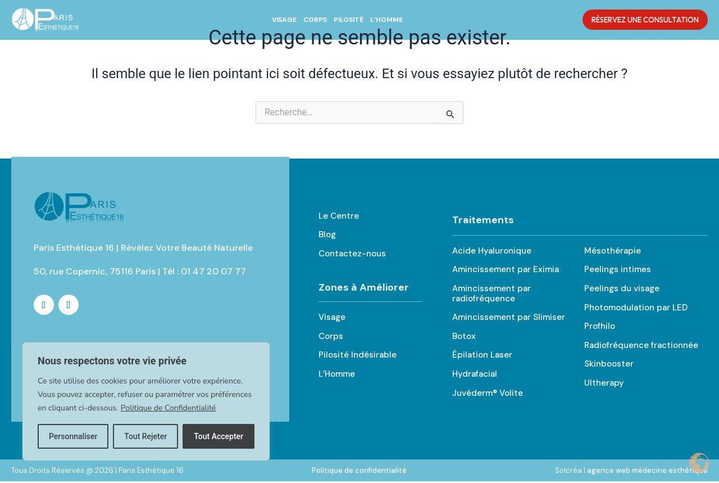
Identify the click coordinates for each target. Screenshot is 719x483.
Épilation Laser (482, 356)
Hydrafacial (474, 375)
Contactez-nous (352, 254)
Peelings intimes (617, 271)
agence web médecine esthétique (646, 471)
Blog (327, 236)
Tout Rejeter (145, 436)
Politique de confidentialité (359, 471)
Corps (315, 19)
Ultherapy (604, 384)
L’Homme (386, 19)
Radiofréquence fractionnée (641, 346)
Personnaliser (73, 436)
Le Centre (338, 217)
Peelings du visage (621, 290)
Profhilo (599, 327)
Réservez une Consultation (645, 19)
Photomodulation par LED (636, 308)
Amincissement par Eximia (505, 271)
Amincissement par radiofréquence (491, 295)
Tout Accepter (218, 436)
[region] (146, 401)
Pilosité (348, 19)
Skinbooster (609, 365)
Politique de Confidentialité (168, 408)
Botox (464, 337)
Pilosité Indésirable (357, 356)
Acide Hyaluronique (491, 252)
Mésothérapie (612, 252)
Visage (284, 19)
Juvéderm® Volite (487, 394)
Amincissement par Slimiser (508, 318)
